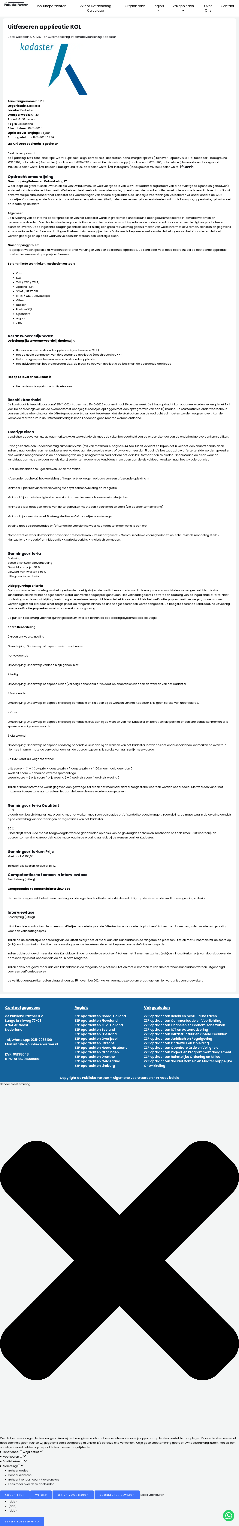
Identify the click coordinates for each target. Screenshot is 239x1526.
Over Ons (208, 8)
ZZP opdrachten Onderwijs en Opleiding (176, 1043)
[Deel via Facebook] (182, 166)
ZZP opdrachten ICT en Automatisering (176, 1029)
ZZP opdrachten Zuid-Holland (98, 1025)
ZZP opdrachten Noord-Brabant (100, 1047)
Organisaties (135, 6)
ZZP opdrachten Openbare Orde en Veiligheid (181, 1047)
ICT (35, 37)
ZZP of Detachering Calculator (95, 8)
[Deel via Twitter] (189, 166)
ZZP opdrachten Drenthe (94, 1056)
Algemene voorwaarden (133, 1077)
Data (11, 37)
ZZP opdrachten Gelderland (97, 1061)
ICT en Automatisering (54, 37)
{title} (12, 1501)
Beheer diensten (20, 1475)
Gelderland (23, 37)
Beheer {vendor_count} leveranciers (33, 1479)
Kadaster (109, 37)
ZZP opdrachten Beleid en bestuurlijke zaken (180, 1016)
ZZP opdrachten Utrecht (94, 1043)
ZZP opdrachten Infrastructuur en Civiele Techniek (185, 1034)
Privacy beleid (167, 1077)
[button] (119, 1261)
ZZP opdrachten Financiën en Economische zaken (184, 1025)
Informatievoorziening (86, 37)
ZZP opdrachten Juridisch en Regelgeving (178, 1038)
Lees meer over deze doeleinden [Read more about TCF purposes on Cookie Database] (31, 1484)
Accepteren (15, 1495)
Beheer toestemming (22, 1521)
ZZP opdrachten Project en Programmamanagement (187, 1052)
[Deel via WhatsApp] (184, 166)
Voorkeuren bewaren (117, 1495)
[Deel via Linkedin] (193, 166)
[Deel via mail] (186, 166)
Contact (227, 6)
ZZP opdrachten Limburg (94, 1065)
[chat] (228, 1515)
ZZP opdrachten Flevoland (96, 1020)
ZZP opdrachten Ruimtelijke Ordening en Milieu (182, 1056)
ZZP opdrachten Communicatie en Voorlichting (182, 1020)
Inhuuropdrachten (51, 6)
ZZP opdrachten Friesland (95, 1034)
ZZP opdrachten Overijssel (96, 1038)
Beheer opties (18, 1470)
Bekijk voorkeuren (73, 1495)
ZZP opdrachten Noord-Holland (100, 1016)
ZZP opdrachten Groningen (96, 1052)
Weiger (41, 1495)
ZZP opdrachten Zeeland (94, 1029)
